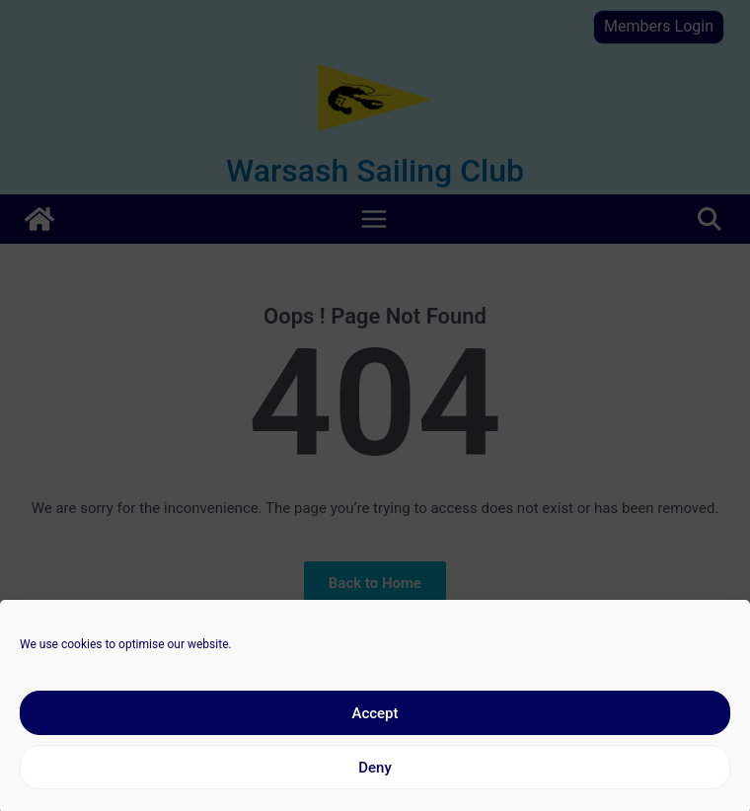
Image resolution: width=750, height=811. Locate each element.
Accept (374, 721)
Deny (375, 775)
